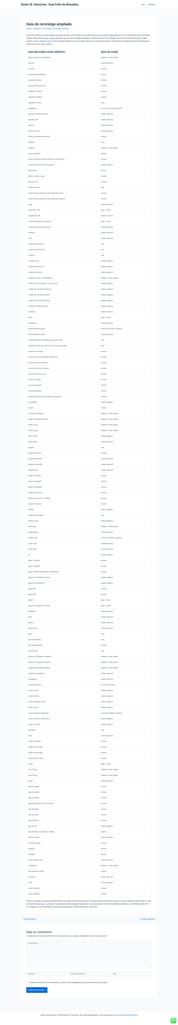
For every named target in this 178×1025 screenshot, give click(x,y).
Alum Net (113, 35)
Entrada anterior (28, 919)
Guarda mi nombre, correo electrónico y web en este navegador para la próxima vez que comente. (68, 983)
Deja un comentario (34, 29)
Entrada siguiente (149, 919)
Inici (143, 4)
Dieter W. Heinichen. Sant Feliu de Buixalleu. (50, 4)
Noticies (152, 4)
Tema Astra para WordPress (126, 1015)
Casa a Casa (49, 38)
